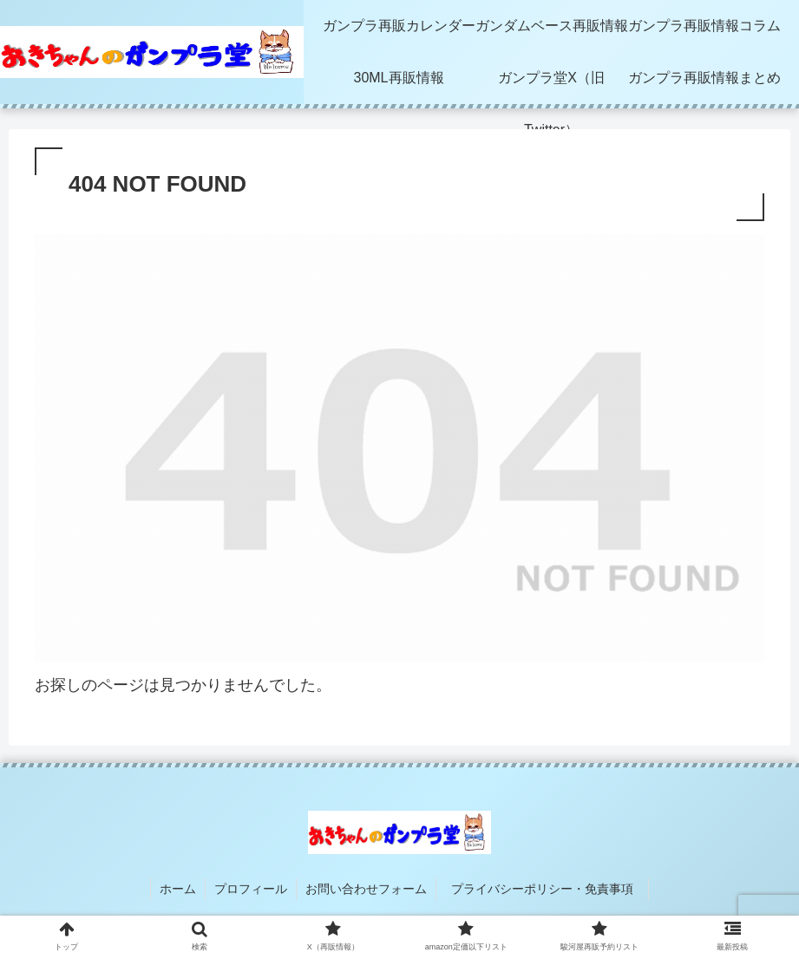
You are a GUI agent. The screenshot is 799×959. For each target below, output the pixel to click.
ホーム (178, 889)
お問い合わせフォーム (366, 889)
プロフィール (250, 889)
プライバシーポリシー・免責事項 (548, 889)
